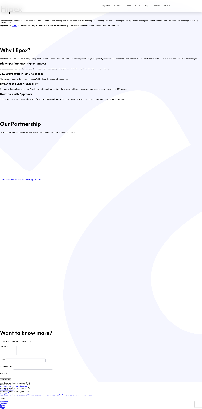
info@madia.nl (6, 393)
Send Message (5, 379)
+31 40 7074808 (6, 390)
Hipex (14, 26)
